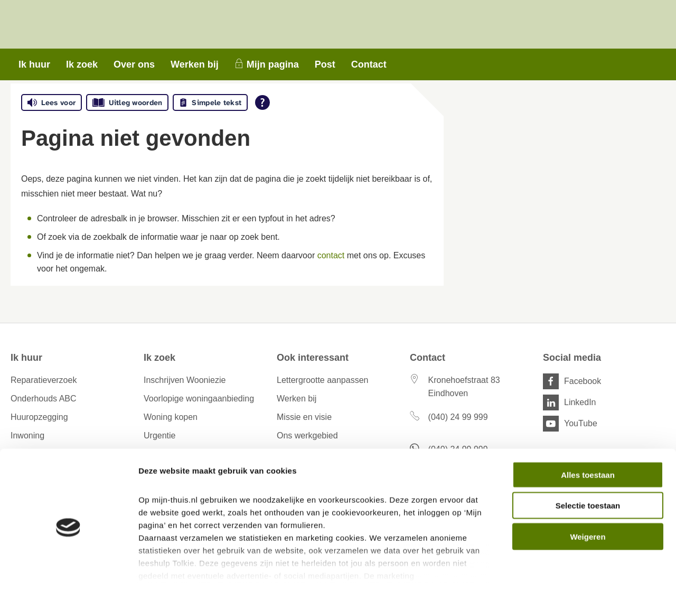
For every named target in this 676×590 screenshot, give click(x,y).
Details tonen (571, 569)
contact (331, 255)
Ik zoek (82, 64)
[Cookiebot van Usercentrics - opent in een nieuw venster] (68, 569)
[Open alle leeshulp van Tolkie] (262, 102)
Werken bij (195, 64)
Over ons (134, 64)
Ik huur (34, 64)
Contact (369, 64)
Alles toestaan (588, 427)
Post (325, 64)
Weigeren (587, 488)
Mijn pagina (273, 64)
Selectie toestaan (588, 457)
